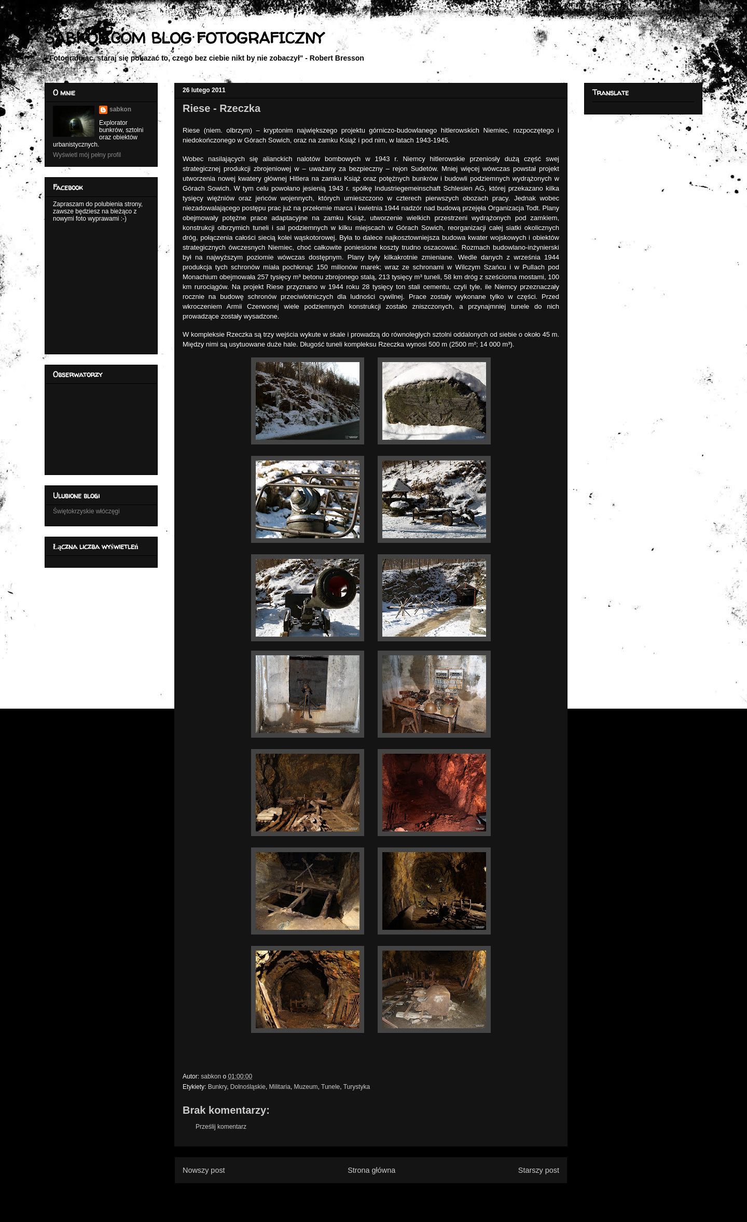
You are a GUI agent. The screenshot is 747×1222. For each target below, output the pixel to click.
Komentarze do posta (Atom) (387, 1195)
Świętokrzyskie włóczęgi (86, 511)
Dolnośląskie (248, 1086)
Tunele (330, 1086)
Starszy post (538, 1170)
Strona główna (371, 1170)
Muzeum (306, 1086)
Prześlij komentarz (221, 1126)
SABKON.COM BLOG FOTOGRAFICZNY (184, 37)
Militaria (279, 1086)
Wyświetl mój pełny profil (87, 155)
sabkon (120, 109)
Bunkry (217, 1086)
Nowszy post (204, 1170)
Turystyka (356, 1086)
